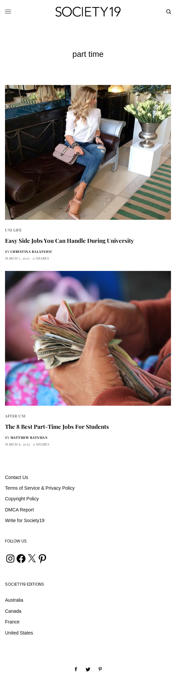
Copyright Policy (22, 498)
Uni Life (13, 229)
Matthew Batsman (29, 437)
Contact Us (16, 477)
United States (19, 632)
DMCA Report (19, 509)
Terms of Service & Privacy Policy (40, 488)
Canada (13, 611)
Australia (14, 600)
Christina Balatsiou (31, 251)
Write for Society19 (24, 520)
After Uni (15, 415)
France (12, 621)
